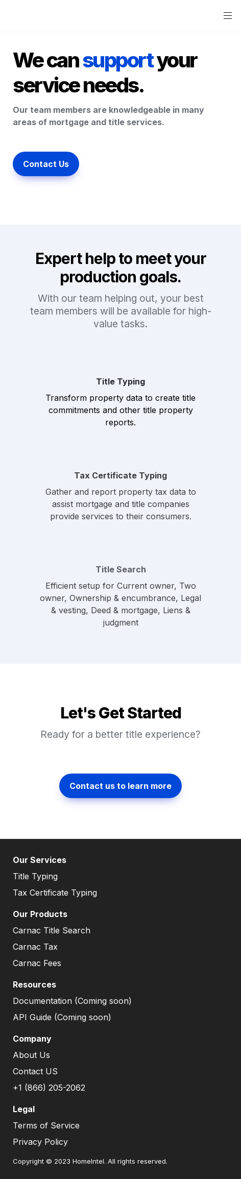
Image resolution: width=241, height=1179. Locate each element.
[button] (16, 16)
